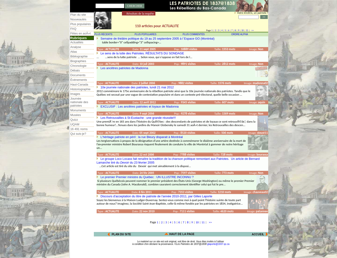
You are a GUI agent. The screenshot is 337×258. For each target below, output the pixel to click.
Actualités (76, 42)
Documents (78, 75)
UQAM (74, 124)
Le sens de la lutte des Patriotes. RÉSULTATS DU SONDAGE (142, 53)
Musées (75, 115)
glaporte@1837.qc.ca (218, 244)
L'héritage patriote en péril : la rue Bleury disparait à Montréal (142, 137)
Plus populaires (80, 24)
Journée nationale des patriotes (79, 102)
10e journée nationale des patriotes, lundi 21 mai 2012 (137, 87)
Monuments (78, 110)
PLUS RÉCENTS (104, 34)
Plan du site (78, 14)
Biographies (78, 61)
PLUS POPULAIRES (145, 34)
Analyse (75, 47)
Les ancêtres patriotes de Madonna (124, 68)
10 (242, 30)
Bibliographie (79, 56)
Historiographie (80, 89)
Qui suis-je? (78, 133)
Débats (75, 70)
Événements (78, 80)
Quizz (74, 119)
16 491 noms (79, 129)
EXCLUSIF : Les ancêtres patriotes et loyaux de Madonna (140, 106)
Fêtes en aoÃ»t (80, 33)
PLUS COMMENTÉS (194, 34)
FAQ (73, 28)
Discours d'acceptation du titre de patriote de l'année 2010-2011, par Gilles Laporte (156, 196)
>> (252, 30)
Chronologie (78, 65)
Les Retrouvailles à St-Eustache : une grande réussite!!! (138, 118)
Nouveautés (78, 19)
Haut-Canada (79, 84)
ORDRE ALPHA (239, 34)
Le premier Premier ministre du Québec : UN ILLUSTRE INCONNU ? (147, 177)
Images (75, 94)
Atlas (73, 51)
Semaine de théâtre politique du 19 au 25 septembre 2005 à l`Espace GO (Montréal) (158, 38)
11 (247, 30)
